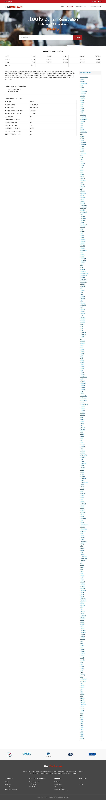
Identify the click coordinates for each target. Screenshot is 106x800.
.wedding (83, 704)
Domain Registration (34, 781)
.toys (81, 670)
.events (82, 277)
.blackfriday (83, 132)
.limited (82, 429)
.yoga (82, 738)
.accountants (84, 77)
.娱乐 (81, 725)
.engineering (84, 273)
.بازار (81, 732)
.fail (81, 288)
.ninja (82, 497)
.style (81, 626)
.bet (81, 123)
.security (82, 588)
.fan (81, 292)
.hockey (82, 381)
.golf (81, 358)
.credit (82, 222)
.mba (81, 459)
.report (82, 554)
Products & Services (95, 6)
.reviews (82, 560)
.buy (81, 155)
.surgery (82, 639)
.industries (83, 398)
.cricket (82, 227)
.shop (82, 594)
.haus (82, 372)
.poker (82, 522)
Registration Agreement (11, 789)
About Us (7, 781)
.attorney (83, 94)
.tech (81, 647)
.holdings (83, 383)
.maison (82, 446)
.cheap (82, 184)
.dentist (82, 246)
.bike (81, 127)
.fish (81, 307)
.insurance (83, 400)
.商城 (81, 723)
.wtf (81, 715)
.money (82, 476)
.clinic (82, 195)
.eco (81, 267)
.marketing (83, 455)
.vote (81, 696)
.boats (82, 136)
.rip (81, 563)
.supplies (83, 630)
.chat (81, 182)
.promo (82, 527)
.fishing (82, 309)
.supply (82, 634)
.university (83, 679)
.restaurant (83, 558)
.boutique (83, 142)
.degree (82, 239)
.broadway (83, 144)
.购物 (81, 727)
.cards (82, 165)
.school (82, 582)
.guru (81, 370)
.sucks (82, 628)
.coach (82, 201)
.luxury (82, 444)
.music (82, 489)
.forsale (82, 320)
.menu (82, 465)
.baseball (83, 117)
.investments (84, 404)
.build (82, 148)
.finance (82, 303)
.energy (82, 269)
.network (82, 493)
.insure (82, 402)
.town (82, 668)
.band (82, 110)
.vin (81, 689)
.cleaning (83, 193)
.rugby (82, 567)
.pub (81, 533)
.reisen (82, 550)
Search (78, 37)
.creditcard (83, 225)
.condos (82, 210)
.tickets (82, 653)
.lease (82, 421)
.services (83, 590)
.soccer (82, 611)
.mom (82, 474)
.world (82, 710)
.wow (81, 713)
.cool (81, 214)
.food (81, 315)
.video (82, 687)
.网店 (81, 729)
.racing (82, 537)
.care (81, 167)
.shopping (83, 598)
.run (81, 569)
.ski (81, 609)
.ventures (83, 681)
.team (82, 645)
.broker (82, 146)
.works (82, 708)
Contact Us (7, 784)
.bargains (83, 115)
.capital (82, 163)
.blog (81, 134)
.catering (82, 180)
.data (81, 229)
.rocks (82, 565)
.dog (81, 265)
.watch (82, 698)
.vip (81, 691)
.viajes (82, 685)
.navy (82, 491)
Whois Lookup (58, 786)
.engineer (83, 271)
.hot (81, 391)
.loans (82, 436)
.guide (82, 368)
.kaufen (82, 413)
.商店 (81, 719)
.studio (82, 624)
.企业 (81, 736)
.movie (82, 484)
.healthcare (83, 377)
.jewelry (82, 406)
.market (82, 451)
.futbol (82, 336)
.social (82, 613)
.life (81, 425)
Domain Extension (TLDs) (60, 789)
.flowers (82, 313)
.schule (82, 584)
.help (81, 379)
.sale (81, 571)
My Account (57, 781)
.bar (81, 113)
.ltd (81, 440)
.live (81, 432)
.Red (81, 546)
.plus (81, 520)
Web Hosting (32, 784)
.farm (81, 294)
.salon (82, 575)
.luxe (81, 442)
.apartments (83, 83)
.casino (82, 178)
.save (82, 579)
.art (81, 89)
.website (82, 702)
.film (81, 301)
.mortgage (83, 478)
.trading (82, 675)
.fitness (82, 311)
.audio (82, 100)
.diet (81, 252)
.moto (82, 480)
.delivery (82, 241)
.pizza (82, 514)
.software (83, 615)
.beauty (82, 121)
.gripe (82, 364)
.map (81, 448)
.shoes (82, 592)
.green (82, 362)
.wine (81, 706)
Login (94, 1)
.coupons (83, 218)
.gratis (82, 360)
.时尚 (81, 717)
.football (82, 317)
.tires (81, 662)
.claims (82, 191)
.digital (82, 254)
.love (81, 438)
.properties (83, 529)
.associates (83, 91)
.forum (82, 324)
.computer (83, 208)
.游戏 (81, 734)
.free (81, 326)
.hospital (82, 387)
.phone (82, 510)
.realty (82, 544)
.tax (81, 641)
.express (82, 286)
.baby (82, 108)
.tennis (82, 649)
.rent (81, 552)
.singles (82, 605)
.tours (82, 666)
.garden (82, 343)
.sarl (81, 577)
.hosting (82, 389)
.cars (81, 170)
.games (82, 341)
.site (81, 607)
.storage (82, 617)
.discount (83, 258)
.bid (81, 125)
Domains (70, 6)
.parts (82, 506)
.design (82, 248)
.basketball (83, 119)
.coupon (82, 216)
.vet (81, 683)
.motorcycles (84, 482)
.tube (81, 677)
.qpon (82, 535)
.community (83, 205)
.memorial (83, 463)
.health (82, 375)
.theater (82, 651)
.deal (81, 233)
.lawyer (82, 419)
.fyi (81, 339)
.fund (81, 330)
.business (83, 153)
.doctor (82, 263)
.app (81, 85)
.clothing (82, 197)
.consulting (83, 212)
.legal (82, 423)
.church (82, 186)
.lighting (82, 427)
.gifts (81, 345)
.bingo (82, 129)
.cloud (82, 199)
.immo (82, 394)
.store (82, 620)
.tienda (82, 658)
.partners (83, 503)
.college (82, 203)
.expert (82, 284)
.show (82, 603)
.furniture (83, 332)
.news (82, 495)
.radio (82, 539)
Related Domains (85, 72)
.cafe (81, 159)
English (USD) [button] (8, 1)
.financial (83, 305)
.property (83, 531)
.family (82, 290)
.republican (83, 556)
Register (81, 784)
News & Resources (9, 786)
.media (82, 461)
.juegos (82, 410)
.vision (82, 694)
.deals (82, 235)
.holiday (82, 385)
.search (82, 586)
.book (82, 140)
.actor (82, 79)
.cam (81, 161)
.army (82, 87)
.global (82, 351)
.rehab (82, 548)
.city (81, 189)
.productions (84, 525)
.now (81, 499)
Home (63, 6)
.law (81, 417)
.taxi (81, 643)
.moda (82, 470)
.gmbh (82, 353)
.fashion (82, 296)
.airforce (82, 81)
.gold (81, 356)
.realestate (83, 541)
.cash (82, 176)
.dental (82, 244)
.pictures (82, 512)
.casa (82, 174)
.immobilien (83, 396)
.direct (82, 256)
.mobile (82, 467)
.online (82, 501)
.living (82, 434)
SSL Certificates (81, 6)
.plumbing (83, 518)
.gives (82, 349)
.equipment (83, 275)
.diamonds (83, 250)
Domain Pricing (58, 784)
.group (82, 366)
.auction (82, 96)
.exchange (83, 279)
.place (82, 516)
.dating (82, 231)
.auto (81, 104)
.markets (82, 457)
